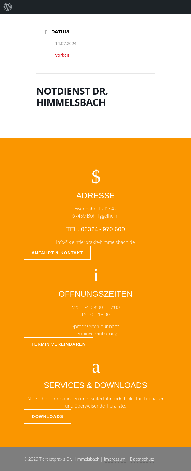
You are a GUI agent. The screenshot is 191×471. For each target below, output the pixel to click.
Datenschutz (142, 459)
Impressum (115, 459)
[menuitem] (7, 7)
